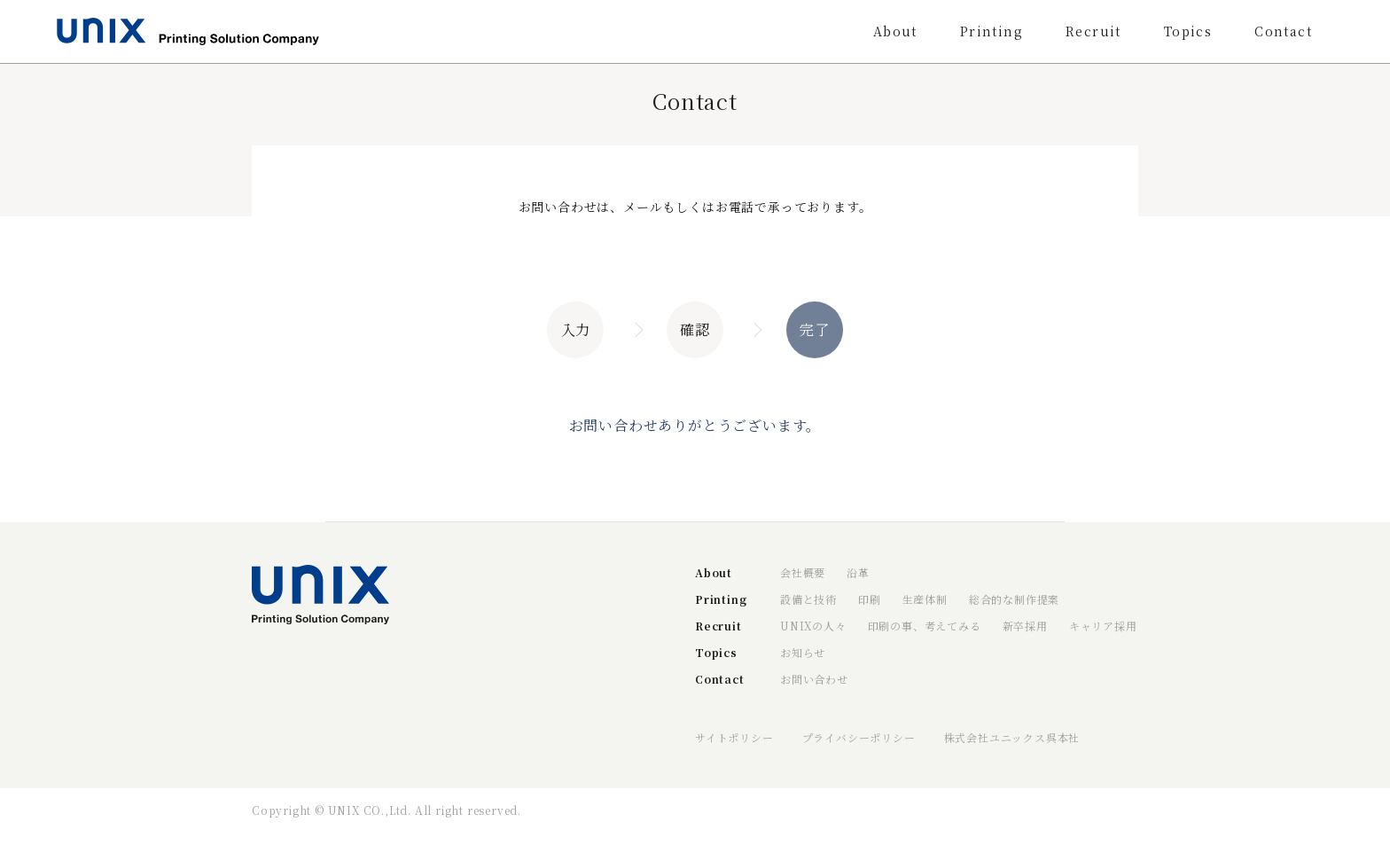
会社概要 (802, 572)
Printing (991, 31)
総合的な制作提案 (1014, 599)
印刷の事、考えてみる (924, 625)
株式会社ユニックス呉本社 (1012, 737)
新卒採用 (1025, 625)
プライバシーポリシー (859, 737)
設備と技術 (808, 599)
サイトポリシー (734, 737)
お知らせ (802, 652)
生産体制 (925, 599)
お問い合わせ (814, 678)
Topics (1188, 31)
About (895, 31)
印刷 (869, 599)
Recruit (1093, 31)
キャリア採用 (1103, 625)
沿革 (858, 572)
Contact (1283, 31)
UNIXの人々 (813, 625)
